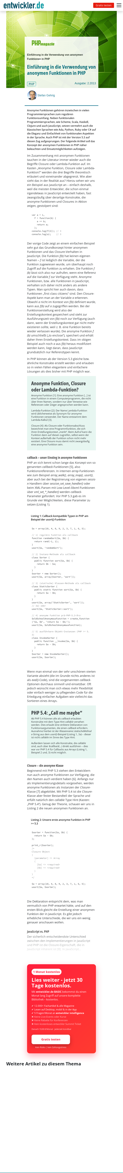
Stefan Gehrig (46, 95)
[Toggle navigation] (24, 5)
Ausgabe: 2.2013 (85, 83)
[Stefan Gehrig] (32, 95)
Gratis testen (103, 5)
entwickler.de (24, 6)
